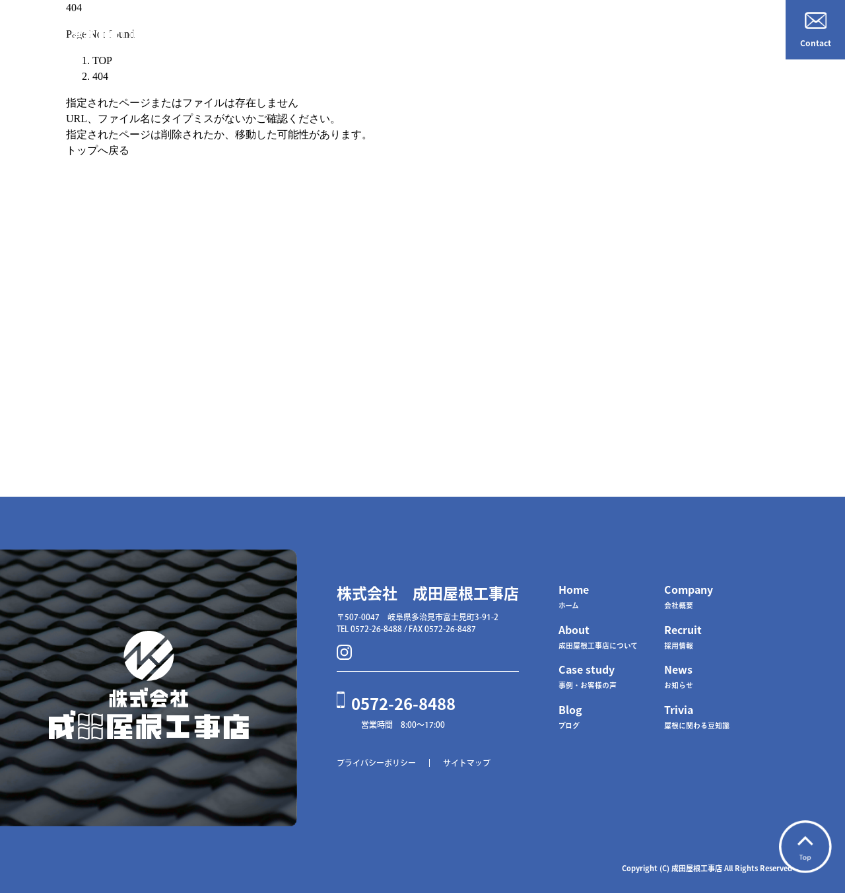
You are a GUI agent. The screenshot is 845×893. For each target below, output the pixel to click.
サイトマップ (466, 763)
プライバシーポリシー (376, 763)
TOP (102, 60)
